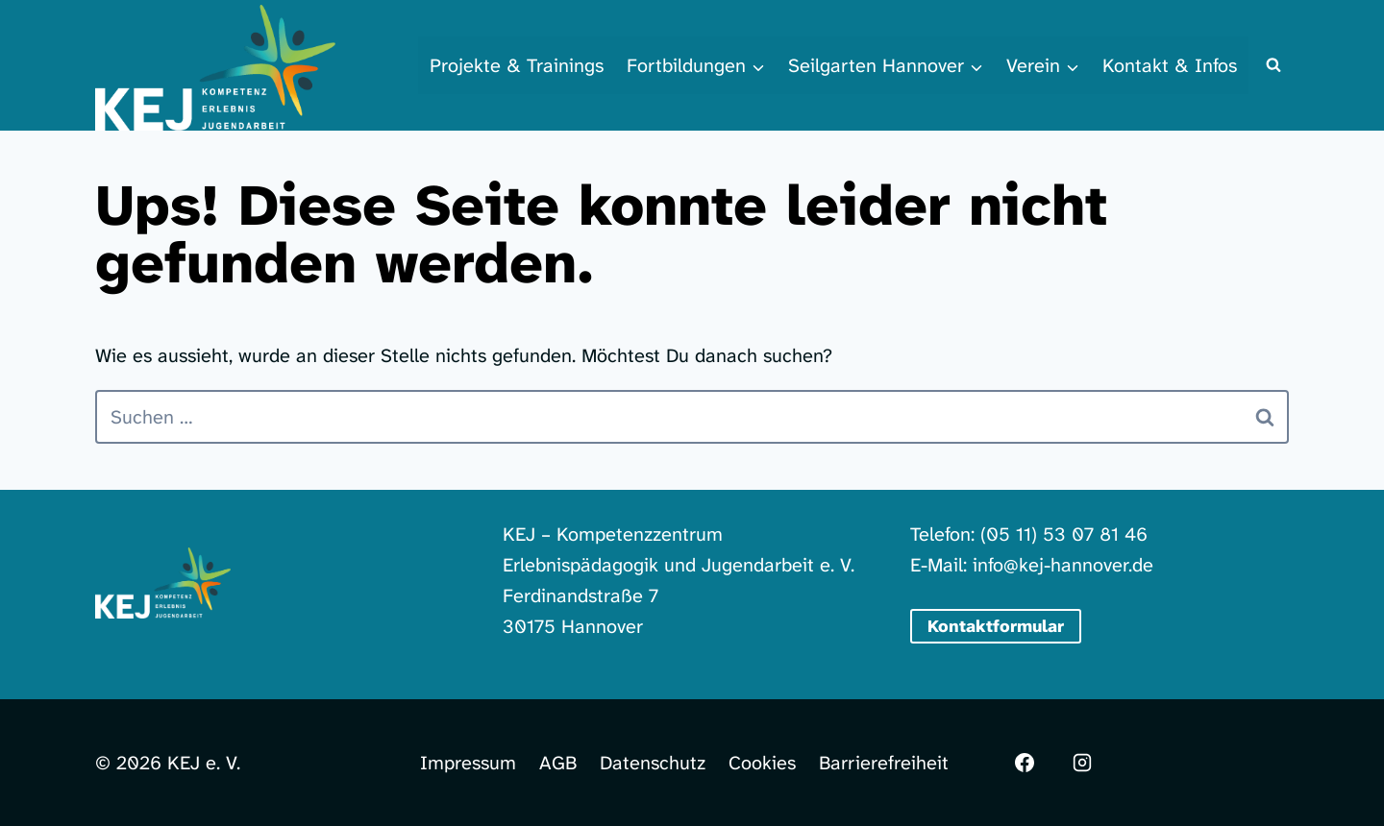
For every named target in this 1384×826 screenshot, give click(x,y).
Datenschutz (652, 762)
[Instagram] (1082, 762)
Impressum (468, 762)
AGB (558, 762)
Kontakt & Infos (1169, 65)
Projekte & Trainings (517, 65)
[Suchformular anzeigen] (1273, 65)
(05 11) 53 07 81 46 (1064, 534)
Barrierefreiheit (884, 762)
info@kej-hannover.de (1063, 564)
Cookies (762, 762)
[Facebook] (1024, 762)
